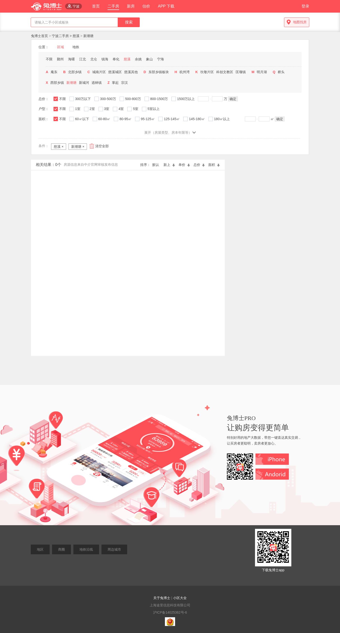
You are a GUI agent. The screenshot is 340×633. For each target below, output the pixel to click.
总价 (199, 165)
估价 (146, 6)
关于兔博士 (161, 598)
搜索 (129, 22)
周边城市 (114, 549)
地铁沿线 (86, 549)
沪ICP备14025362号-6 (170, 612)
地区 (40, 549)
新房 (131, 6)
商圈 (61, 549)
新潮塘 (88, 36)
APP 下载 (166, 6)
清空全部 (102, 146)
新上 (169, 165)
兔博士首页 (40, 36)
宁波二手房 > (62, 36)
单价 (184, 165)
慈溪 (76, 36)
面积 (214, 165)
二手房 (113, 6)
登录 (305, 6)
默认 (156, 165)
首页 (96, 6)
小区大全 (180, 598)
